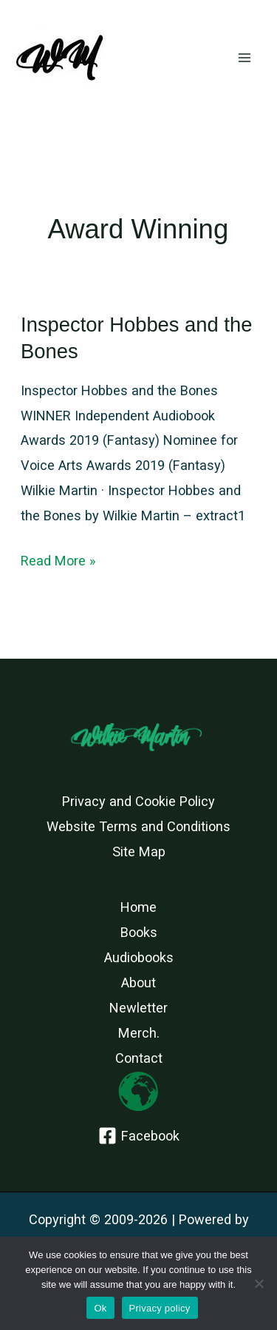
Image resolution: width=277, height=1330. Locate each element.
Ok (100, 1308)
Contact (139, 1058)
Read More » (58, 561)
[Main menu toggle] (245, 58)
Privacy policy (160, 1308)
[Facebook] (138, 1135)
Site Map (138, 851)
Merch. (139, 1033)
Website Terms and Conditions (138, 826)
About (138, 982)
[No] (258, 1283)
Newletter (138, 1007)
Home (138, 907)
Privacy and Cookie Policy (138, 801)
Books (138, 932)
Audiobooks (139, 957)
